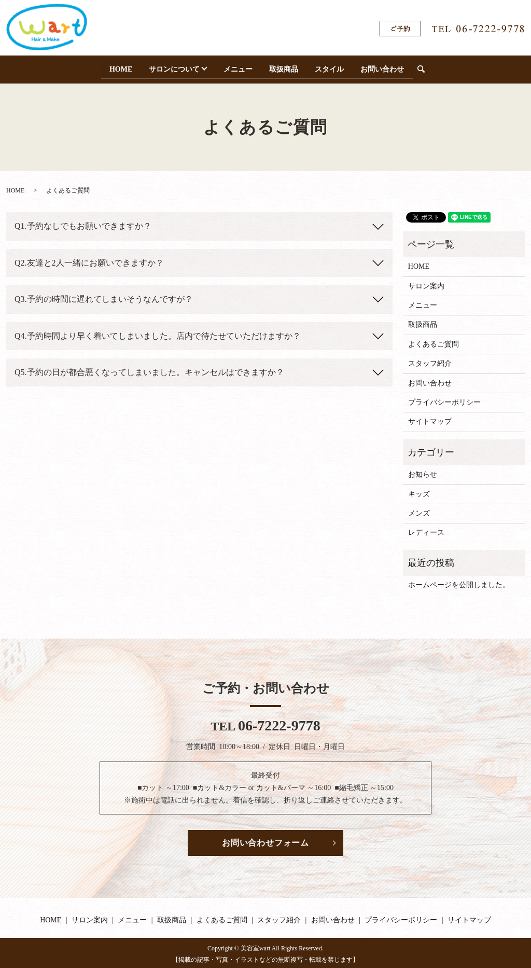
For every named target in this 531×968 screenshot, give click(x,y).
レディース (426, 530)
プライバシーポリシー (444, 400)
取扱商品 (285, 68)
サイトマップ (430, 419)
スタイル (331, 68)
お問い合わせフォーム (265, 840)
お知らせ (422, 472)
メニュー (239, 68)
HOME (117, 68)
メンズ (419, 511)
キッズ (419, 491)
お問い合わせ (385, 68)
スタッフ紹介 (430, 361)
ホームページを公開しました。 (459, 583)
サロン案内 (426, 283)
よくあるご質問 (433, 341)
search (429, 68)
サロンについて (172, 68)
